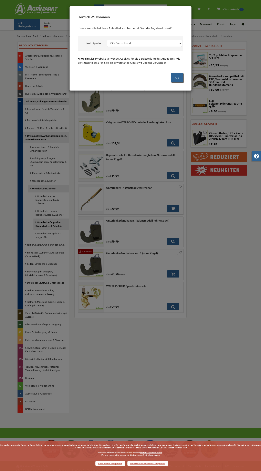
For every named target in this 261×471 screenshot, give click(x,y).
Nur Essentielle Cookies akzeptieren (147, 463)
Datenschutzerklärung (151, 452)
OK (177, 78)
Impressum (154, 455)
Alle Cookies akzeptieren (110, 463)
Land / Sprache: (94, 43)
